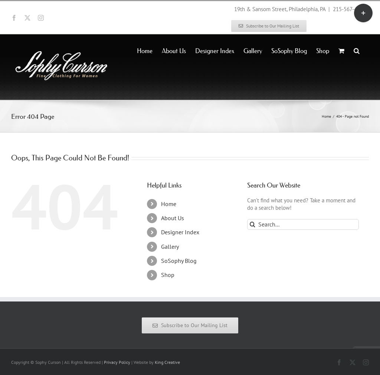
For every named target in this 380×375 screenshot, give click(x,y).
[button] (357, 50)
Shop (167, 274)
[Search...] (303, 224)
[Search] (252, 224)
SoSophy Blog (179, 260)
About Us (172, 218)
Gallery (170, 246)
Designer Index (180, 232)
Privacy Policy (117, 362)
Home (168, 204)
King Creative (167, 362)
